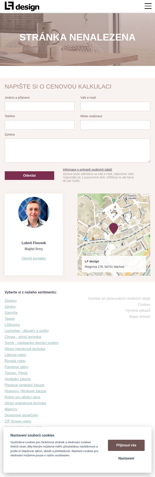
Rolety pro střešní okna (22, 397)
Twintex (10, 373)
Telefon (10, 116)
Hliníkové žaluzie (33, 391)
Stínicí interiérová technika (25, 349)
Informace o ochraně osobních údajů (87, 169)
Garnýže (11, 313)
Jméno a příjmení (17, 97)
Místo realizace (91, 116)
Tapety (10, 319)
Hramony (12, 391)
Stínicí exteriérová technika (25, 403)
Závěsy (10, 307)
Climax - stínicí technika (23, 337)
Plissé (23, 373)
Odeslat (29, 175)
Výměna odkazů (138, 310)
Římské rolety (15, 361)
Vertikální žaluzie (18, 379)
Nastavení (126, 458)
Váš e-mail (88, 97)
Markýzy (11, 409)
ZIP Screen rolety (18, 421)
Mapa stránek (140, 316)
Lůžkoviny (12, 325)
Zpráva (10, 134)
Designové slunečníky (21, 415)
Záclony (11, 300)
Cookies (144, 304)
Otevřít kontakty (34, 258)
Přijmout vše (126, 445)
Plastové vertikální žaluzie (24, 385)
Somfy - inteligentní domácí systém (32, 343)
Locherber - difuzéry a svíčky (27, 331)
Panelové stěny (16, 367)
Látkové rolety (15, 355)
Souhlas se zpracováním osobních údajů (119, 298)
